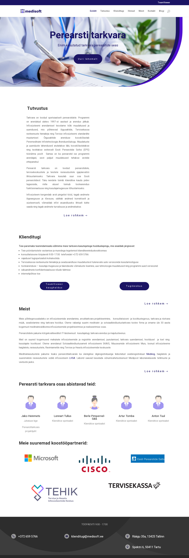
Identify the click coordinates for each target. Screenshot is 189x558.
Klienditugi (119, 11)
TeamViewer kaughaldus (54, 286)
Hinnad (131, 11)
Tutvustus (105, 11)
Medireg (150, 354)
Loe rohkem (74, 215)
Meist (141, 11)
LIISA (72, 358)
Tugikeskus (134, 286)
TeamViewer (164, 3)
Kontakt (151, 11)
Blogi (161, 11)
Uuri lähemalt (80, 59)
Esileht (93, 11)
